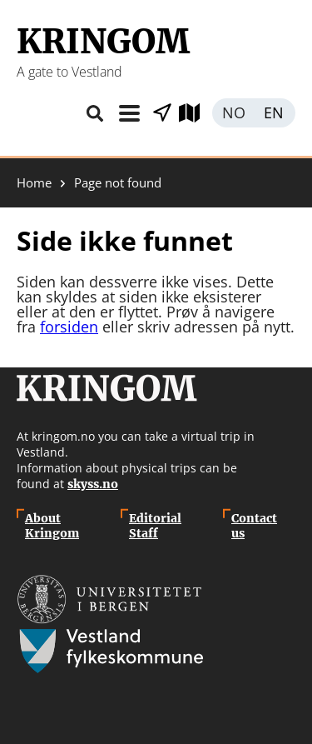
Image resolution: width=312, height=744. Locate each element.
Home (34, 183)
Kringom (103, 41)
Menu (129, 113)
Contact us (254, 526)
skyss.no (92, 484)
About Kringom (52, 526)
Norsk (233, 112)
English (274, 112)
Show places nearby (162, 113)
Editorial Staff (155, 526)
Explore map (195, 113)
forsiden (69, 327)
